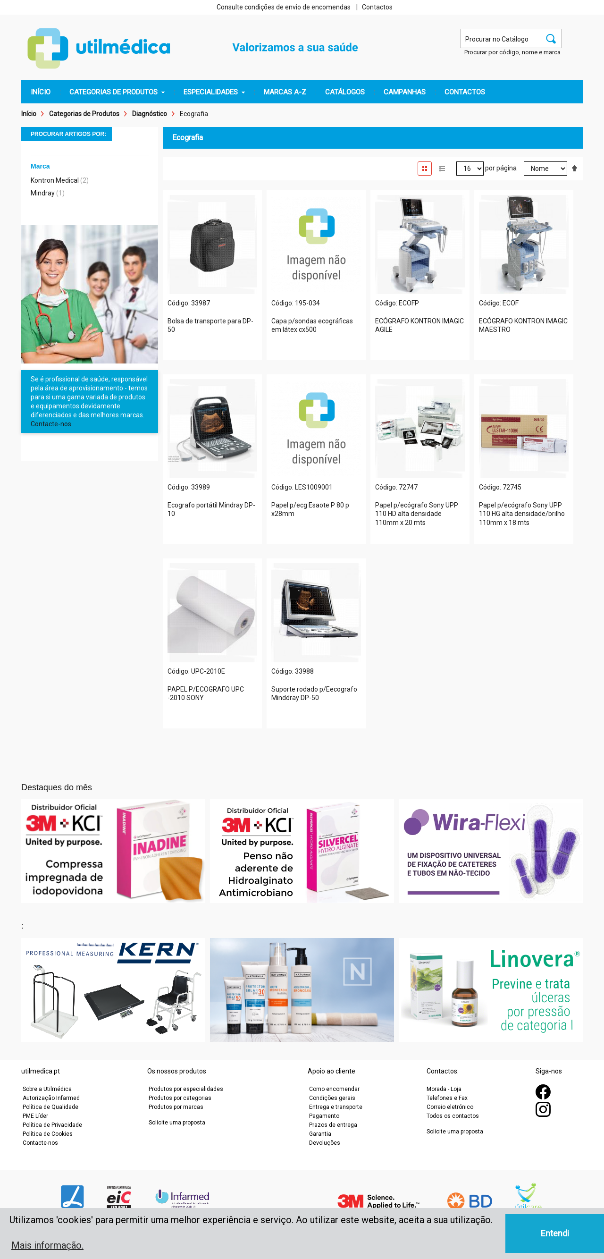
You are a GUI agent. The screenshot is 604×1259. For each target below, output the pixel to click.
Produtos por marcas (176, 1107)
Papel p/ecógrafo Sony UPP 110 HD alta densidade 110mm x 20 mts (416, 514)
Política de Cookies (48, 1134)
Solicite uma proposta (177, 1122)
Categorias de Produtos (84, 114)
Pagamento (324, 1116)
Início (28, 114)
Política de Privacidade (52, 1125)
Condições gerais (332, 1098)
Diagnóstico (149, 114)
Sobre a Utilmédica (47, 1089)
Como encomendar (334, 1089)
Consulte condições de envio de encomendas (284, 7)
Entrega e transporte (335, 1107)
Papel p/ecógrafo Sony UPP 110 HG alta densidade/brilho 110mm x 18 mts (522, 514)
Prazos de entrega (333, 1125)
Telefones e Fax (447, 1098)
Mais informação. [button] (47, 1245)
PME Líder (35, 1116)
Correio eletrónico (450, 1107)
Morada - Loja (444, 1089)
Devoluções (324, 1143)
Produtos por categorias (180, 1098)
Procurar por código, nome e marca (512, 52)
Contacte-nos (51, 424)
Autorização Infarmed (51, 1098)
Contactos (377, 7)
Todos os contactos (453, 1116)
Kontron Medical (55, 180)
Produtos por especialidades (186, 1089)
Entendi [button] (555, 1233)
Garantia (320, 1134)
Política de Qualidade (50, 1107)
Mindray (43, 193)
